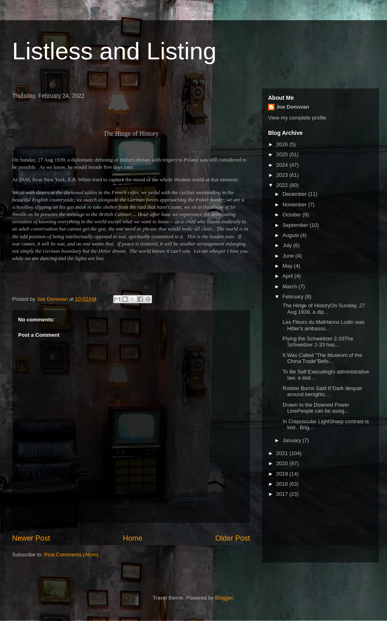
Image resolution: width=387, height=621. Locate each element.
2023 (282, 175)
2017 (282, 494)
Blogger (224, 598)
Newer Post (31, 538)
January (293, 440)
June (289, 256)
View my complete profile (297, 118)
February (294, 297)
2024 (282, 165)
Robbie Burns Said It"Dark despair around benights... (321, 391)
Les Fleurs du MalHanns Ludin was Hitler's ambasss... (322, 325)
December (295, 194)
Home (133, 538)
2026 (282, 144)
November (295, 204)
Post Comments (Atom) (71, 555)
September (296, 225)
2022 (282, 185)
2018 (282, 484)
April (289, 276)
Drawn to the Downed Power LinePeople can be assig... (315, 408)
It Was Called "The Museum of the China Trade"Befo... (321, 358)
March (291, 286)
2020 (282, 463)
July (288, 245)
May (288, 266)
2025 (282, 154)
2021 (282, 453)
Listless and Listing (114, 51)
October (293, 215)
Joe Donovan (292, 107)
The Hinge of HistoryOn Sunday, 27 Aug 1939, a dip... (323, 308)
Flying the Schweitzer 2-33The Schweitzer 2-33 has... (317, 342)
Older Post (232, 538)
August (291, 235)
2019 (282, 474)
